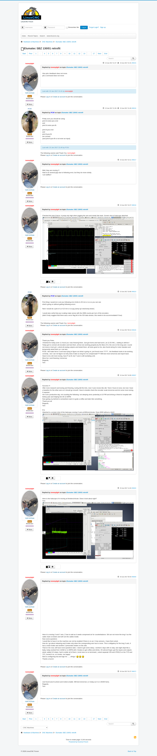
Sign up (103, 27)
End (105, 53)
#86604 (134, 488)
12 (79, 53)
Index (24, 36)
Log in (84, 27)
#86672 (134, 671)
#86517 (134, 160)
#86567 (134, 375)
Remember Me (73, 27)
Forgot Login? (94, 27)
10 (69, 53)
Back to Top (132, 751)
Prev (30, 53)
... (40, 53)
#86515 (134, 63)
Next (99, 53)
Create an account (58, 97)
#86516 (134, 108)
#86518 (134, 205)
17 (94, 53)
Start (24, 53)
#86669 (134, 577)
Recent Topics (33, 36)
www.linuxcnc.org (53, 36)
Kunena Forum (83, 742)
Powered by (73, 742)
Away (30, 96)
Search (42, 36)
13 (84, 53)
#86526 (134, 330)
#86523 (134, 291)
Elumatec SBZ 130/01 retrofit (77, 67)
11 (74, 53)
